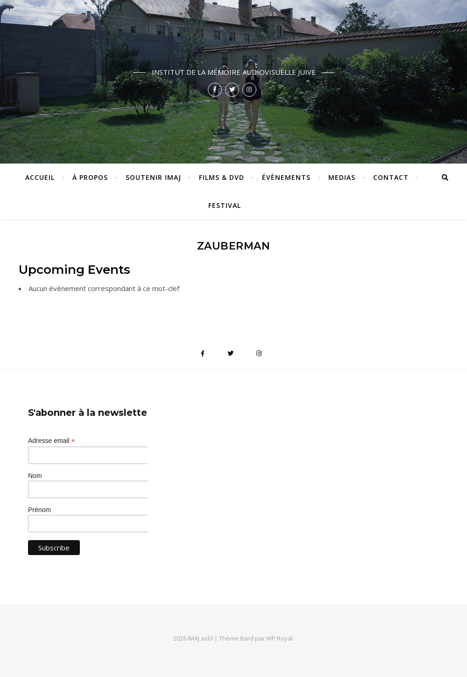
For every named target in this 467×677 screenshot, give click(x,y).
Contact (391, 177)
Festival (224, 205)
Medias (341, 177)
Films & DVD (221, 177)
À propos (90, 177)
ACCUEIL (40, 177)
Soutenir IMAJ (153, 177)
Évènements (286, 177)
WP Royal (279, 638)
